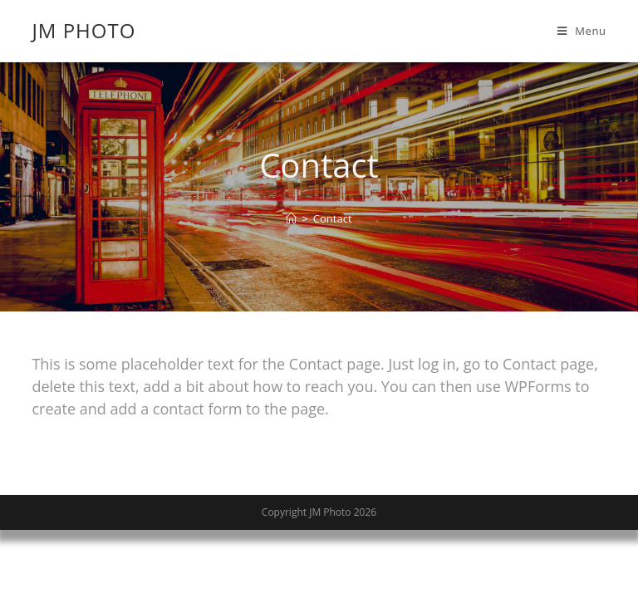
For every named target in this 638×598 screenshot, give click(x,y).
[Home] (291, 218)
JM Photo (83, 30)
